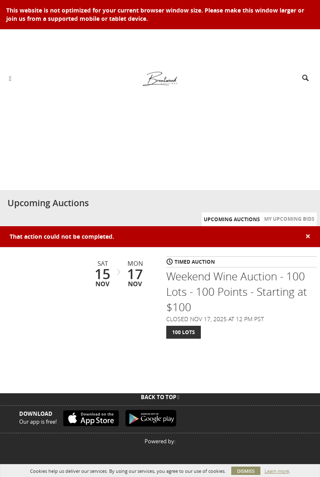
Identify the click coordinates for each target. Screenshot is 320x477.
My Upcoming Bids (289, 218)
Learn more (277, 471)
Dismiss (246, 471)
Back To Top (160, 397)
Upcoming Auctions (232, 219)
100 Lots (183, 332)
